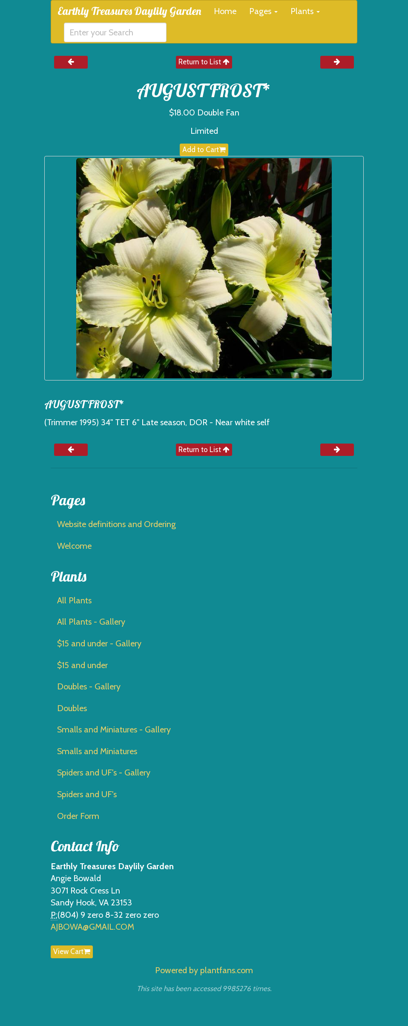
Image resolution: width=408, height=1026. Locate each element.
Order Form (78, 816)
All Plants (74, 600)
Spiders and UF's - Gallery (103, 772)
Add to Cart (204, 149)
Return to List (204, 62)
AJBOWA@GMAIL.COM (92, 927)
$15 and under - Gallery (99, 643)
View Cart (71, 951)
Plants (305, 11)
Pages (263, 11)
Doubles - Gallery (89, 686)
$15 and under (82, 665)
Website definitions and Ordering (116, 524)
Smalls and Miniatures (97, 751)
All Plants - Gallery (91, 622)
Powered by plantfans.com (204, 970)
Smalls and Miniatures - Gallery (114, 729)
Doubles (72, 708)
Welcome (74, 546)
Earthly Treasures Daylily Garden (129, 10)
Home (225, 11)
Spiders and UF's (87, 794)
